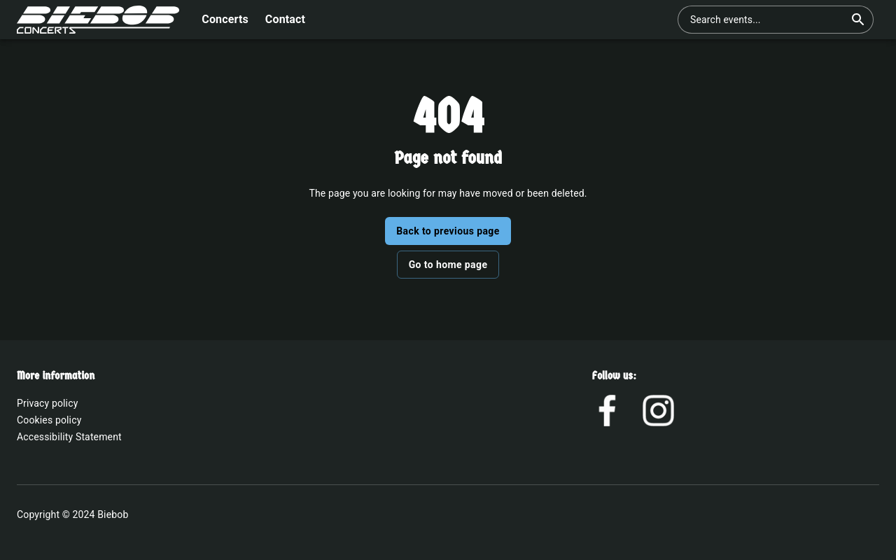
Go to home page (448, 264)
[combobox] (767, 20)
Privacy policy (47, 403)
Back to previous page (448, 231)
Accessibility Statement (69, 436)
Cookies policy (49, 420)
